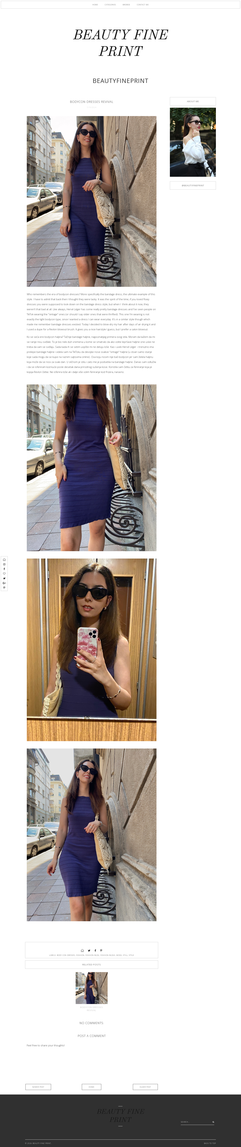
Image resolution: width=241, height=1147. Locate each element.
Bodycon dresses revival (91, 1009)
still (125, 955)
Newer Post (38, 1087)
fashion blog (92, 955)
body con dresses (66, 955)
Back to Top (210, 1143)
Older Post (145, 1087)
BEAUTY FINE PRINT (42, 1143)
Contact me (143, 5)
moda (119, 955)
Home (95, 5)
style (131, 955)
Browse (126, 5)
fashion (80, 955)
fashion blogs (107, 955)
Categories (110, 5)
